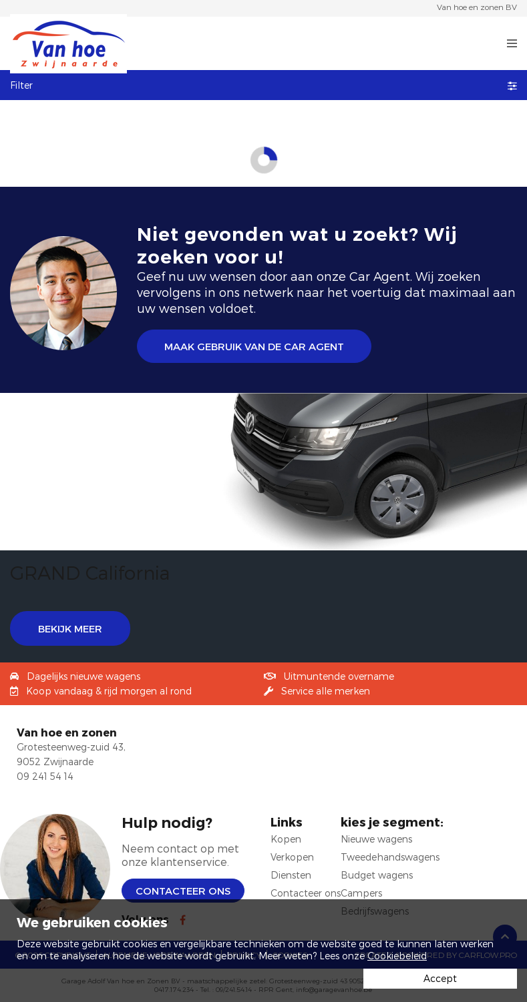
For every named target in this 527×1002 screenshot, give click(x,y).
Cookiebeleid (397, 955)
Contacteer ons (183, 891)
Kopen (286, 839)
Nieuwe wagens (376, 839)
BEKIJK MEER (70, 628)
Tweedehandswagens (390, 857)
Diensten (291, 875)
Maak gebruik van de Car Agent (254, 346)
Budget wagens (377, 875)
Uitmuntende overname (339, 676)
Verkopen (292, 857)
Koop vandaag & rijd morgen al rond (109, 690)
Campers (361, 893)
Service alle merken (325, 690)
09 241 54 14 (45, 776)
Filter (263, 85)
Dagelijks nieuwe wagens (83, 676)
